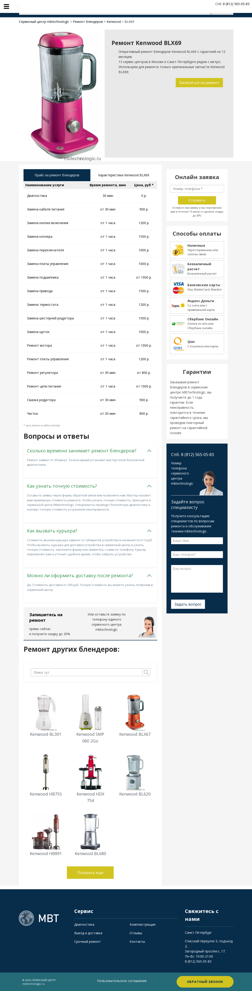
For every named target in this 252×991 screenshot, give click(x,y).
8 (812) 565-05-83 (198, 961)
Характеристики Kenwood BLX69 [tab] (123, 175)
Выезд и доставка (88, 933)
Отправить (197, 200)
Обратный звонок (205, 981)
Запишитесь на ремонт (45, 617)
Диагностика (84, 924)
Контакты (137, 941)
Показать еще (90, 872)
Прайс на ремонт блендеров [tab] (57, 175)
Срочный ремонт (87, 941)
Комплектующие (143, 924)
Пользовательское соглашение (122, 981)
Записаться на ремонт (199, 82)
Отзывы (136, 933)
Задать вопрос (188, 604)
